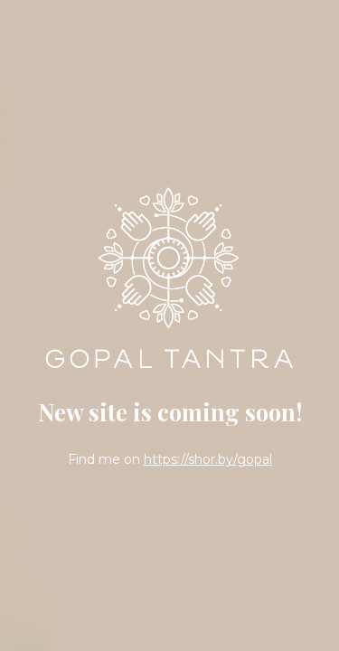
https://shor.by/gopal (208, 459)
